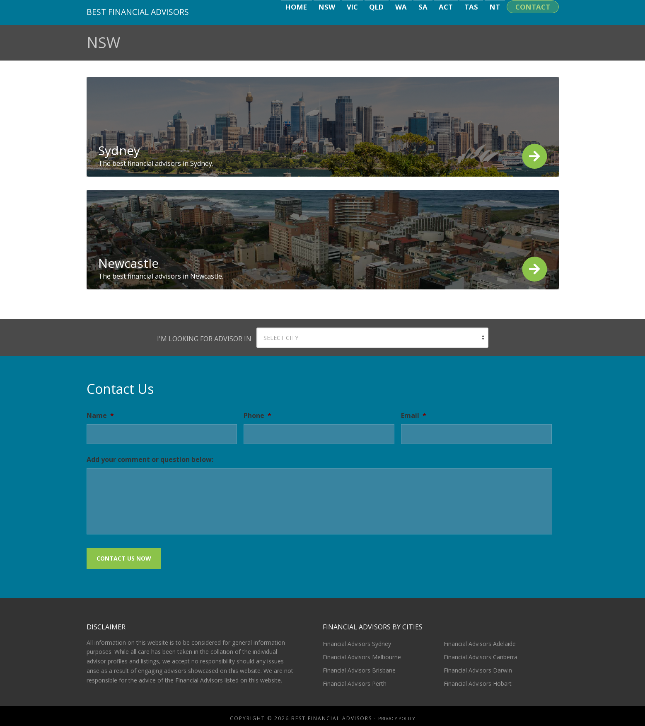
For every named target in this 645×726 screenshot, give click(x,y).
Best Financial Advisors (143, 11)
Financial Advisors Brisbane (359, 666)
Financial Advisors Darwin (478, 666)
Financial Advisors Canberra (480, 652)
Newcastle (128, 263)
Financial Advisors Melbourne (362, 652)
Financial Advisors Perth (355, 679)
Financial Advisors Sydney (357, 639)
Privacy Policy (396, 713)
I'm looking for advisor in (204, 338)
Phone (257, 415)
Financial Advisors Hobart (478, 679)
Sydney (119, 150)
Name (100, 415)
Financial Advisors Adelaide (480, 639)
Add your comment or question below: (150, 459)
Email (413, 415)
